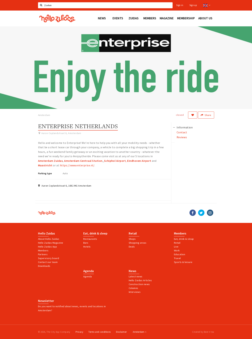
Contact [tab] (182, 132)
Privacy (79, 331)
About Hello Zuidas (48, 238)
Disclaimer (121, 331)
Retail (133, 233)
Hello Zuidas (46, 233)
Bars (85, 242)
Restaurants (90, 238)
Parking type (45, 173)
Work (177, 250)
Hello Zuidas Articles (140, 280)
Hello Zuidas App (47, 246)
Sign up (193, 5)
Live (176, 246)
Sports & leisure (183, 262)
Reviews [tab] (182, 137)
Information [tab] (185, 127)
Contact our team (48, 262)
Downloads (44, 266)
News (132, 271)
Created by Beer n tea (203, 331)
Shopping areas (138, 242)
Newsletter (46, 301)
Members (43, 250)
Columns (133, 288)
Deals (132, 246)
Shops (132, 238)
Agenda (88, 271)
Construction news (139, 284)
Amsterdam (139, 331)
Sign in (179, 5)
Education (179, 254)
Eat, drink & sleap (184, 238)
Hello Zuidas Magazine (50, 242)
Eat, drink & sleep (95, 233)
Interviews (135, 292)
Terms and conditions (99, 331)
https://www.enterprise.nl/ (77, 165)
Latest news (135, 276)
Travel (177, 258)
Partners (43, 254)
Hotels (87, 246)
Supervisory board (48, 258)
